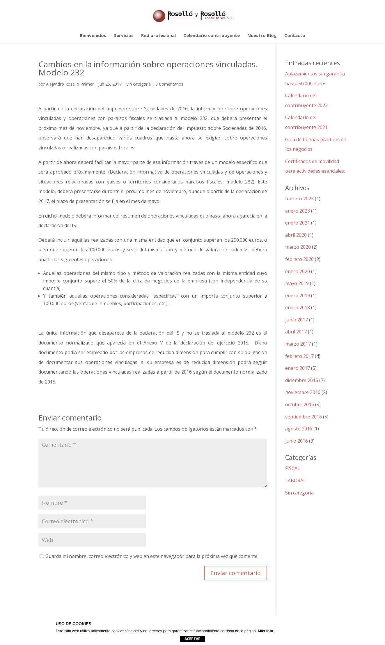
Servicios (124, 35)
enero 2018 (297, 307)
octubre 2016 (299, 404)
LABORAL (295, 480)
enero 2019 (297, 295)
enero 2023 (297, 211)
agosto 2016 (298, 428)
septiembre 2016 (303, 416)
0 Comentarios (169, 84)
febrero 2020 (299, 259)
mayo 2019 (297, 283)
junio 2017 (296, 320)
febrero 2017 (299, 356)
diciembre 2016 (301, 380)
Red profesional (158, 35)
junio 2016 (296, 441)
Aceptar (192, 638)
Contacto (294, 35)
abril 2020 (296, 235)
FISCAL (292, 468)
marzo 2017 (298, 344)
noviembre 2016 (302, 392)
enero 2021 (297, 223)
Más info (265, 631)
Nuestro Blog (262, 35)
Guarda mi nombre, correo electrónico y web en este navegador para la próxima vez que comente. (151, 556)
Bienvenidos (93, 35)
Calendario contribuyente (211, 35)
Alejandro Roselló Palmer (70, 84)
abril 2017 (296, 331)
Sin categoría (138, 84)
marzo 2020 (298, 247)
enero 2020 (297, 271)
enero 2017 (297, 368)
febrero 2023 (299, 198)
